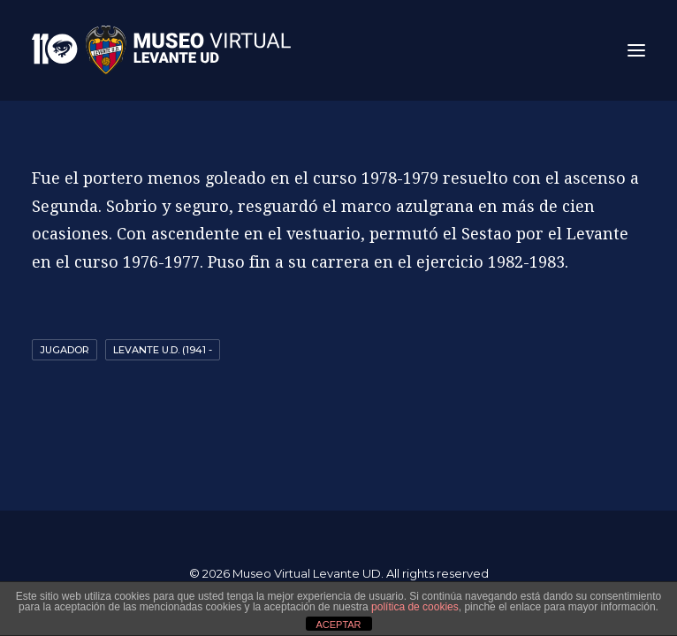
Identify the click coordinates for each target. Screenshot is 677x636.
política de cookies (415, 607)
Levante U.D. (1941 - (162, 350)
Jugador (64, 350)
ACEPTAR (338, 624)
